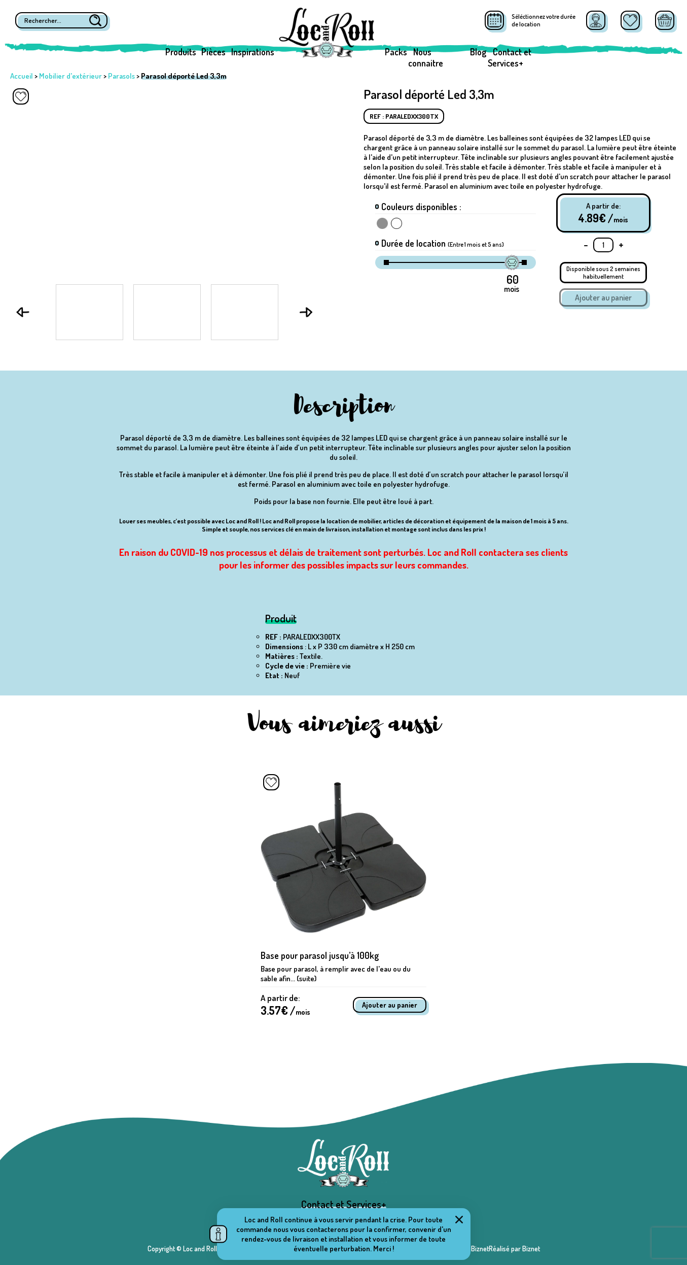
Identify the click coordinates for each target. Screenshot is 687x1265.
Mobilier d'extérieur (70, 76)
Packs (396, 51)
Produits (180, 51)
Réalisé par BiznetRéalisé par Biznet (489, 1248)
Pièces (213, 51)
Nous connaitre (425, 57)
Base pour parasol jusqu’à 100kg (320, 955)
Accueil (21, 76)
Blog (478, 51)
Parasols (121, 76)
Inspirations (252, 51)
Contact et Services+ (509, 57)
